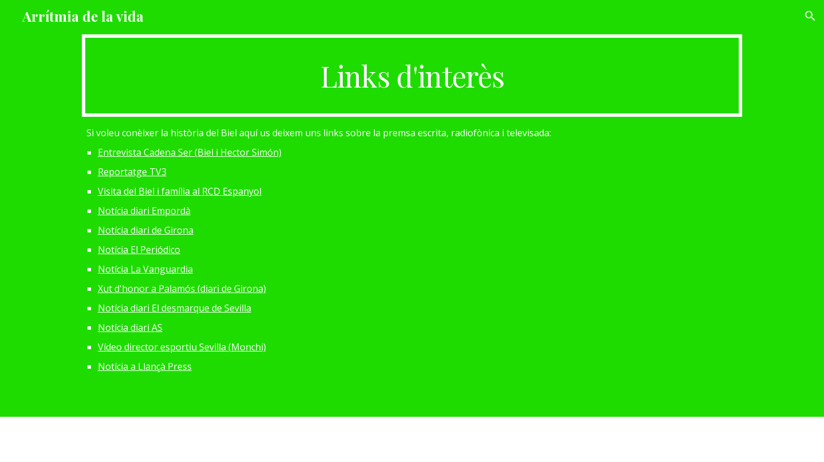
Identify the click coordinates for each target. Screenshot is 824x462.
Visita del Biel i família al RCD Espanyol (180, 191)
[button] (810, 16)
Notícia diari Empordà (144, 210)
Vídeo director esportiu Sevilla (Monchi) (182, 347)
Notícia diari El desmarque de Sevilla (174, 308)
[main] (412, 75)
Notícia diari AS (130, 327)
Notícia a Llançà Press (145, 366)
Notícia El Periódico (139, 249)
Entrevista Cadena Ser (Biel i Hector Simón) (190, 152)
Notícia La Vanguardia (145, 269)
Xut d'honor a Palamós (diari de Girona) (182, 288)
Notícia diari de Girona (145, 230)
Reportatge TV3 (132, 171)
